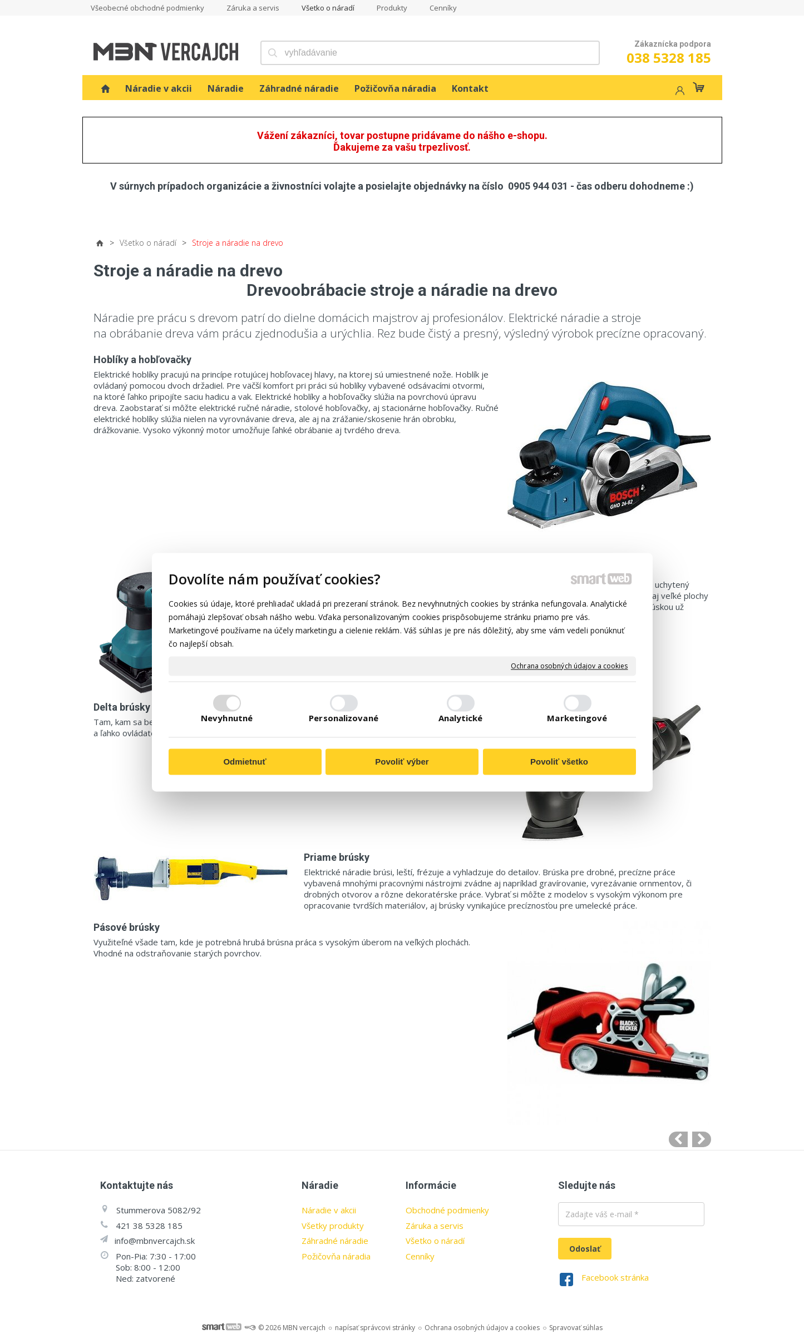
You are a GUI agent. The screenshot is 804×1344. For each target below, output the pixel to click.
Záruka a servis (434, 1225)
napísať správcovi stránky (375, 1327)
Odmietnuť (244, 762)
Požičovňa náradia (336, 1256)
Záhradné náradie (335, 1240)
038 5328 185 (669, 57)
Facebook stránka (615, 1277)
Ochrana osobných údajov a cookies (569, 666)
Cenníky (420, 1256)
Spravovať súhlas (576, 1327)
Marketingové (577, 717)
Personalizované (343, 717)
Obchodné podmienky (447, 1210)
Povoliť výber (401, 762)
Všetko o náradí (435, 1240)
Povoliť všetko (559, 762)
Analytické (460, 717)
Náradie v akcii (329, 1210)
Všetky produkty (333, 1225)
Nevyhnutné (227, 717)
